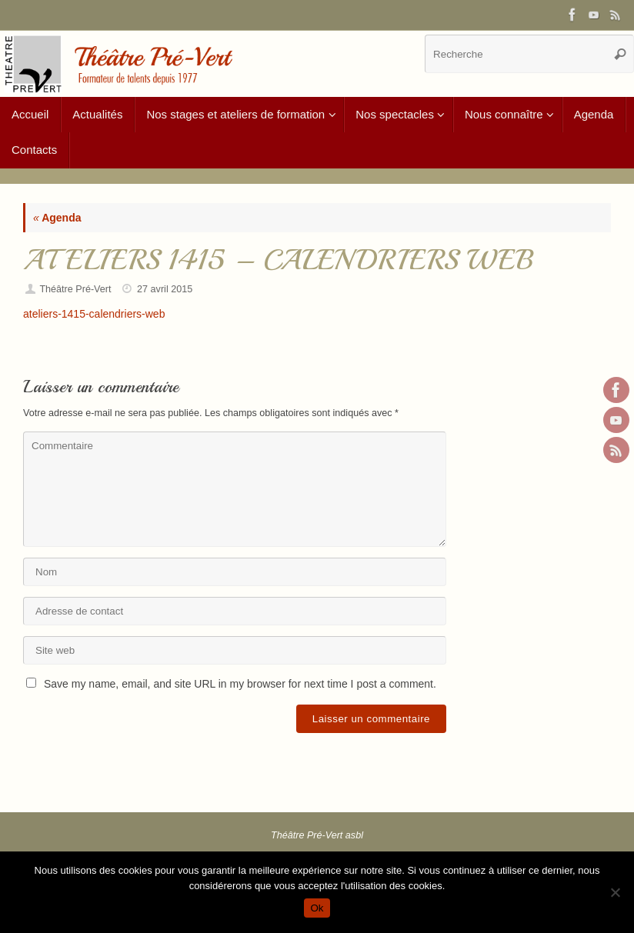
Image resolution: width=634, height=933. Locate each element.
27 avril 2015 (164, 289)
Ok (316, 908)
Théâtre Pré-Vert (75, 289)
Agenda (57, 218)
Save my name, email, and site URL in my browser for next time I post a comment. (240, 684)
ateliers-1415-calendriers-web (94, 314)
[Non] (614, 892)
